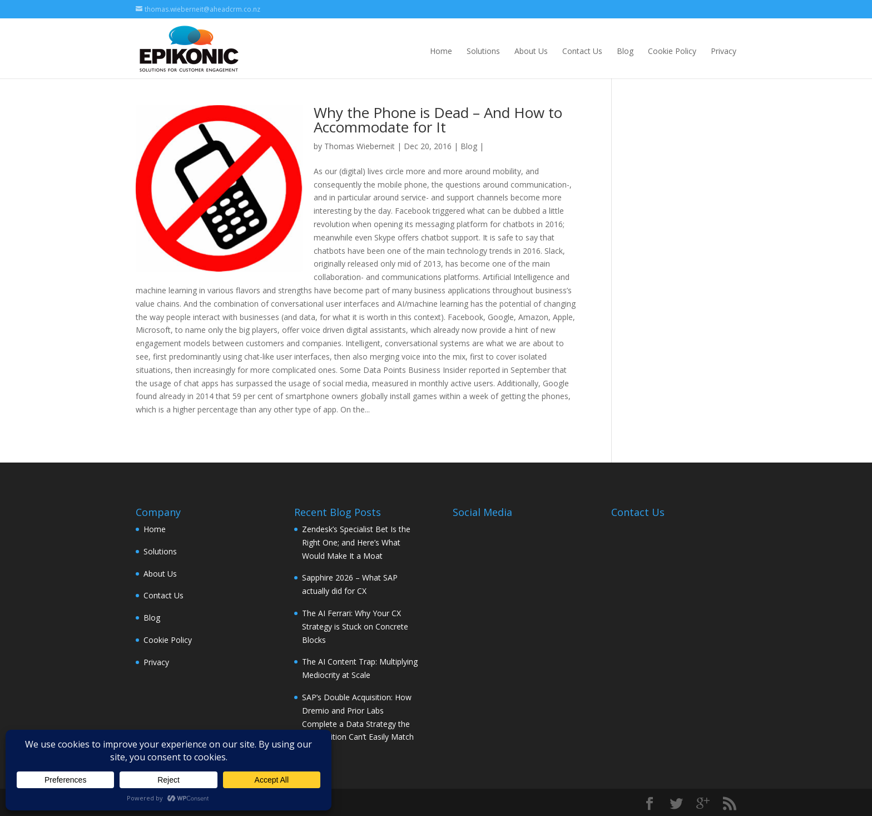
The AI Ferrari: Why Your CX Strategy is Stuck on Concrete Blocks (355, 626)
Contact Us (582, 51)
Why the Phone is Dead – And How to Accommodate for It (438, 119)
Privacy (723, 51)
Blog (625, 51)
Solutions (483, 51)
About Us (531, 51)
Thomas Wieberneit (359, 146)
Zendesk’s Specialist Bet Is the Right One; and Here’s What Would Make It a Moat (356, 542)
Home (441, 51)
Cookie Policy (672, 51)
